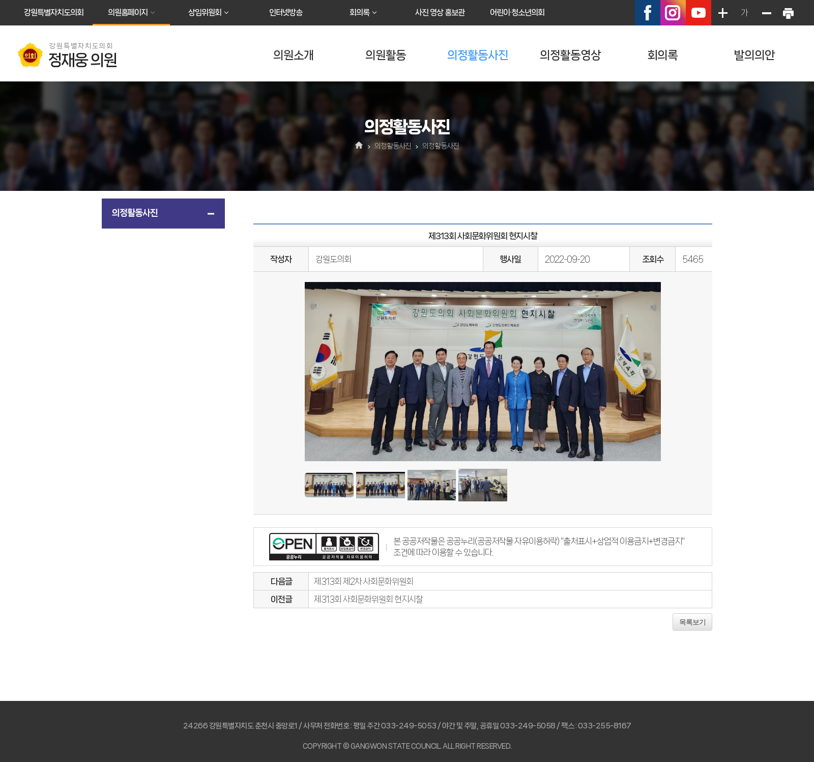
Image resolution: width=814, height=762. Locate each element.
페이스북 (647, 12)
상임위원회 (204, 12)
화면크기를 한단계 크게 (722, 12)
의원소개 (293, 55)
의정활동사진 (477, 55)
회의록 (359, 12)
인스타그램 (673, 12)
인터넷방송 (285, 12)
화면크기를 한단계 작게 (766, 12)
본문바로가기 (0, 0)
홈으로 (359, 146)
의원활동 (385, 55)
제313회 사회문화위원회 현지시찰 (368, 599)
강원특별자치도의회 (53, 12)
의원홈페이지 (128, 12)
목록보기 (692, 622)
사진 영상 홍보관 (439, 12)
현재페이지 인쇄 (788, 12)
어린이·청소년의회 (517, 12)
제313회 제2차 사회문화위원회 (363, 581)
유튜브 (698, 12)
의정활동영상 (570, 55)
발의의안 (754, 55)
